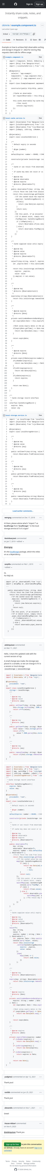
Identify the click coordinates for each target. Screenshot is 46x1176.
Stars (35, 40)
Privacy (14, 1161)
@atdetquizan (10, 1132)
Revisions (20, 40)
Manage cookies (29, 1163)
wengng (8, 517)
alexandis (9, 1108)
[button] (34, 34)
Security (21, 1161)
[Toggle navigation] (3, 4)
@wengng (8, 547)
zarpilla (8, 564)
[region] (23, 87)
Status (28, 1161)
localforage (14, 552)
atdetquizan (10, 645)
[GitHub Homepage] (15, 1169)
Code (6, 40)
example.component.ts (23, 25)
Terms (8, 1161)
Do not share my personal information (23, 1166)
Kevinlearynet (10, 538)
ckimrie (6, 25)
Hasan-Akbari (10, 1123)
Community (36, 1161)
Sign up (39, 4)
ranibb (7, 1092)
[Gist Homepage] (15, 4)
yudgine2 (8, 1077)
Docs (12, 1163)
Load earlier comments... (23, 511)
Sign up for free (12, 1144)
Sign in (29, 4)
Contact (19, 1163)
